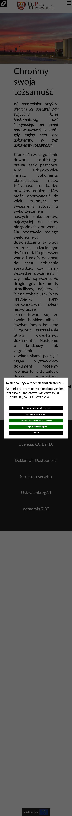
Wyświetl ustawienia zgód (36, 414)
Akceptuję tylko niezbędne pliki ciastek (36, 421)
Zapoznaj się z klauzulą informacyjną (36, 408)
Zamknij (36, 433)
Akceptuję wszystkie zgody (36, 427)
